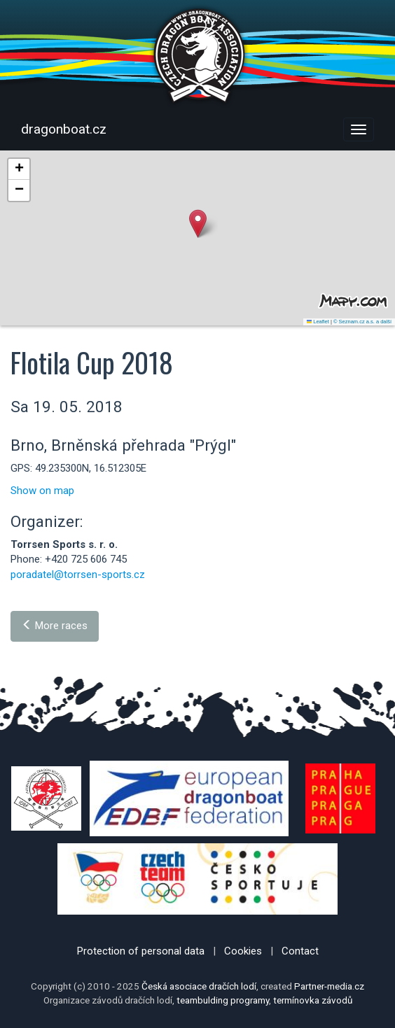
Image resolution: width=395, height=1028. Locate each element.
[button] (198, 223)
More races (55, 625)
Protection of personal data (141, 951)
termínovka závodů (312, 1000)
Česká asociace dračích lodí (198, 986)
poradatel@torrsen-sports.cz (78, 574)
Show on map (42, 490)
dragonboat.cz (63, 129)
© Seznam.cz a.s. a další (362, 321)
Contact (300, 951)
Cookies (243, 951)
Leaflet (318, 321)
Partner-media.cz (329, 986)
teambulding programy (222, 1000)
